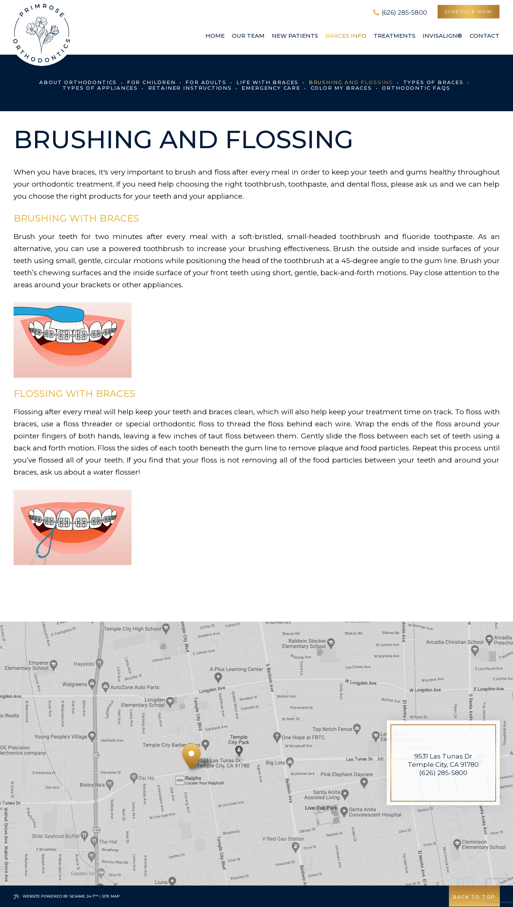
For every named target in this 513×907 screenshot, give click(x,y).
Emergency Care (271, 88)
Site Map (111, 896)
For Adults (205, 82)
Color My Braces (341, 88)
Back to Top (474, 897)
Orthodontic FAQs (416, 88)
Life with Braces (267, 82)
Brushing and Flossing (351, 82)
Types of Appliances (100, 88)
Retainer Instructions (190, 88)
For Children (151, 82)
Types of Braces (433, 82)
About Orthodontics (78, 82)
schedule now (468, 11)
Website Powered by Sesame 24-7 (56, 896)
